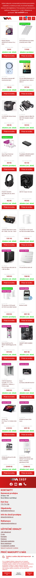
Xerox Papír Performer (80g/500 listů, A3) (7, 154)
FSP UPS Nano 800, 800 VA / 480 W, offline (9, 268)
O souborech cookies (8, 546)
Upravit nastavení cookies (9, 548)
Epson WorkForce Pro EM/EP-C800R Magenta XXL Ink (9, 344)
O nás (3, 534)
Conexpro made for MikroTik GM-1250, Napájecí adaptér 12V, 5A (26, 118)
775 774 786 (5, 504)
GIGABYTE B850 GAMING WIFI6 (25, 344)
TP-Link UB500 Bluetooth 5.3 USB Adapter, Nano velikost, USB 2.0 (26, 80)
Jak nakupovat (6, 532)
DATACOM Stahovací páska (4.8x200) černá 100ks (26, 41)
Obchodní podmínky (7, 541)
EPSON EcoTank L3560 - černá (25, 420)
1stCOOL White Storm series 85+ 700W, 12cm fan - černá (9, 230)
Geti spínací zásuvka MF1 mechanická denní (8, 79)
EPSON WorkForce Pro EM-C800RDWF (9, 458)
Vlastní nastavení (18, 573)
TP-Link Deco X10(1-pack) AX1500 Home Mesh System (26, 230)
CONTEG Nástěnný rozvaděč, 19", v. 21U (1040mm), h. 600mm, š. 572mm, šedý (8, 383)
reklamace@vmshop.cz (9, 523)
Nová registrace (6, 543)
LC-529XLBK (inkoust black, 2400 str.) (9, 117)
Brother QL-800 (23, 305)
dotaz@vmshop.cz (7, 517)
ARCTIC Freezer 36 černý (25, 192)
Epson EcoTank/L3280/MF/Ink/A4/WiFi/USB (26, 381)
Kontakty (4, 537)
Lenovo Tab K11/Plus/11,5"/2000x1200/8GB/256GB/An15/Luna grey (9, 421)
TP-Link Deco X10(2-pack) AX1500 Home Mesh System (9, 306)
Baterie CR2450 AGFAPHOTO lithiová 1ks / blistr (8, 42)
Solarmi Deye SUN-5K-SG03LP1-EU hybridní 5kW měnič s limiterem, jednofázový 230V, (26, 460)
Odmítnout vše (7, 573)
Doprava (4, 539)
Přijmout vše (29, 573)
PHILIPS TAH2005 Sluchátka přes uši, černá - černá (8, 193)
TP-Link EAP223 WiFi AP (25, 267)
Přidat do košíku (9, 56)
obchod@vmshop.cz (8, 511)
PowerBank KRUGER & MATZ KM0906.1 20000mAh (26, 154)
